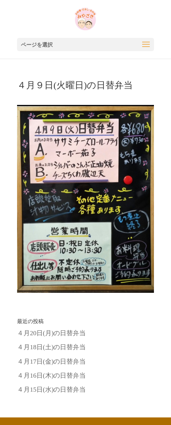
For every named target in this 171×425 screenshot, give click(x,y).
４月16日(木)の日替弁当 (51, 375)
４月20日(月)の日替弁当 (51, 333)
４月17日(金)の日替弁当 (51, 361)
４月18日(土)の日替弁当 (51, 347)
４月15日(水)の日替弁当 (51, 389)
